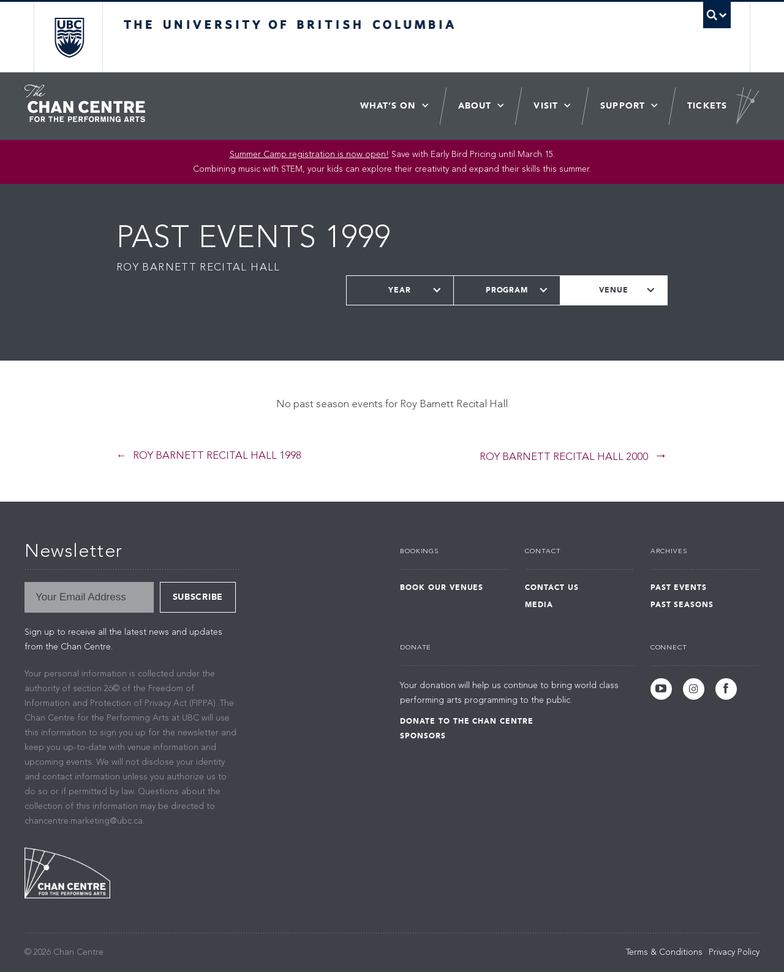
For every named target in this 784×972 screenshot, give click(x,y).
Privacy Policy (734, 952)
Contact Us (552, 587)
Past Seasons (682, 604)
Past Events (678, 587)
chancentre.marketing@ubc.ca (83, 821)
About (475, 106)
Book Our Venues (441, 587)
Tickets (707, 106)
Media (539, 604)
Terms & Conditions (664, 952)
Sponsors (423, 736)
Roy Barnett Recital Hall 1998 (217, 456)
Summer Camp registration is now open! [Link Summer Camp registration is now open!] (309, 154)
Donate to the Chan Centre (466, 721)
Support (622, 106)
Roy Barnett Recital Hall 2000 (564, 457)
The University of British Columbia (69, 37)
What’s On (388, 106)
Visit (545, 106)
